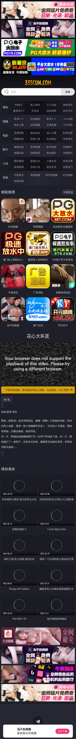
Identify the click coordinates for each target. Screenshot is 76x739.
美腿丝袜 (19, 153)
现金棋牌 (51, 110)
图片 (5, 149)
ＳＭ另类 (68, 124)
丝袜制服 (35, 124)
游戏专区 (68, 104)
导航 (5, 177)
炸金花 (35, 110)
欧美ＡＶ (51, 118)
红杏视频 (68, 175)
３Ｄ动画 (68, 118)
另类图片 (68, 153)
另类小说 (35, 167)
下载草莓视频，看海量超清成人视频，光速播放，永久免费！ (39, 390)
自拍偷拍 (35, 118)
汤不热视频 (51, 175)
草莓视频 (35, 175)
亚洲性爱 (19, 132)
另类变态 (68, 138)
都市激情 (19, 161)
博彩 (5, 107)
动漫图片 (68, 147)
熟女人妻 (19, 124)
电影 (5, 135)
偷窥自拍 (19, 147)
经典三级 (35, 138)
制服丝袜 (19, 138)
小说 (5, 163)
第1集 (7, 399)
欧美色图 (51, 147)
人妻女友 (51, 161)
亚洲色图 (35, 147)
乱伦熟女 (51, 138)
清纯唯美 (35, 153)
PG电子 (19, 104)
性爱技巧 (68, 167)
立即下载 (62, 731)
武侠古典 (68, 161)
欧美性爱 (68, 132)
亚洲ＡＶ (19, 118)
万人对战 (51, 104)
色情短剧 (19, 181)
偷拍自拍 (35, 132)
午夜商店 (19, 175)
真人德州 (35, 104)
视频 (5, 121)
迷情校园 (19, 167)
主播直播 (51, 124)
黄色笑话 (51, 167)
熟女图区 (51, 153)
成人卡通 (51, 132)
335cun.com (38, 82)
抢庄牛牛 (68, 110)
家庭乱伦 (35, 161)
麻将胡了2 (18, 110)
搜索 (67, 91)
